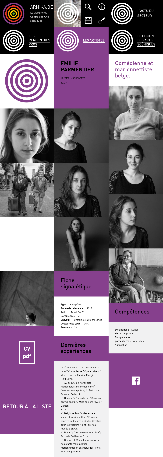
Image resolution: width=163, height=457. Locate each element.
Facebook (136, 381)
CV (27, 353)
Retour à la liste (27, 407)
